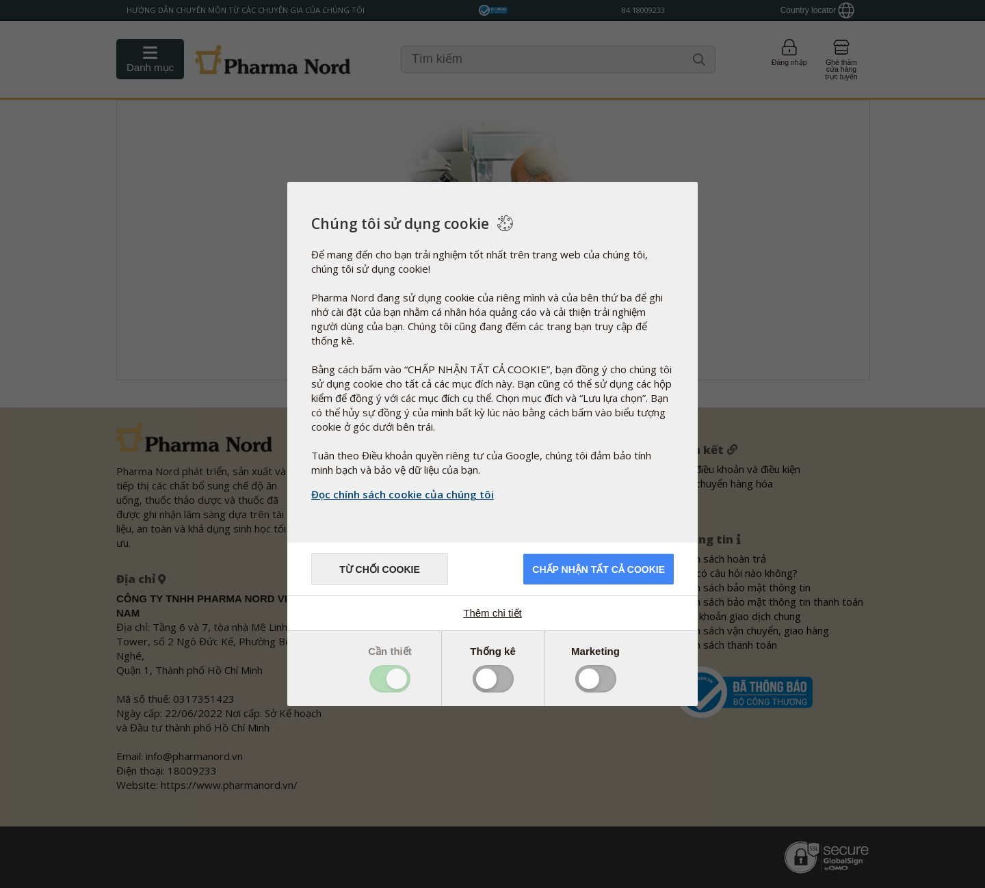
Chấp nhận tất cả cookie (598, 569)
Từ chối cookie (379, 569)
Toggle (389, 678)
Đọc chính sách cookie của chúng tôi (402, 494)
